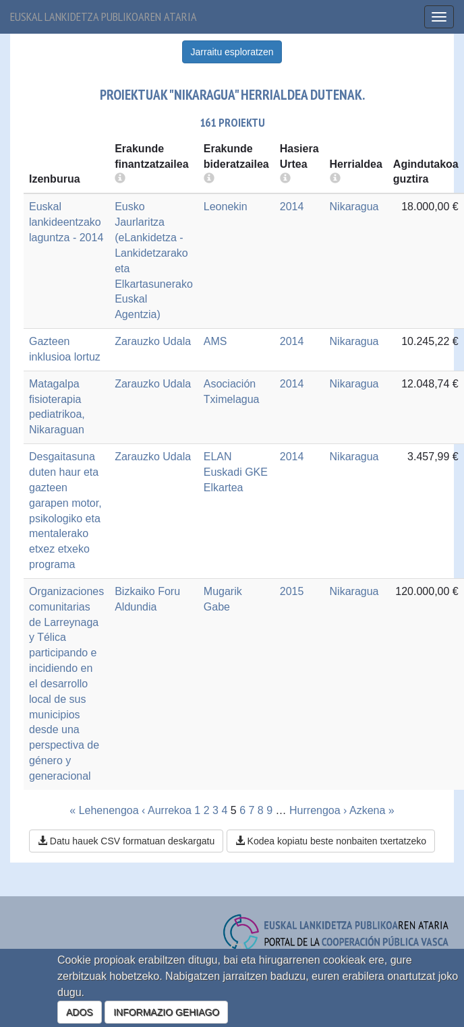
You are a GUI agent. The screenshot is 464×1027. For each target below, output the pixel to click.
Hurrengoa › (318, 810)
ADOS (79, 1012)
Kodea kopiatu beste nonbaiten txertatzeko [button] (330, 841)
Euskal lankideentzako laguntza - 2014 (66, 222)
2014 (292, 206)
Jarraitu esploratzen (232, 51)
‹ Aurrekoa (167, 810)
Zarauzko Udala (153, 341)
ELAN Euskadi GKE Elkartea (236, 472)
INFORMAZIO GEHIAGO (166, 1012)
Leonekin (226, 206)
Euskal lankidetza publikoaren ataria (103, 16)
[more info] (285, 179)
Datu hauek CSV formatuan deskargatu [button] (126, 841)
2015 (292, 591)
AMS (215, 341)
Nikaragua (354, 206)
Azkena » (372, 810)
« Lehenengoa (103, 810)
